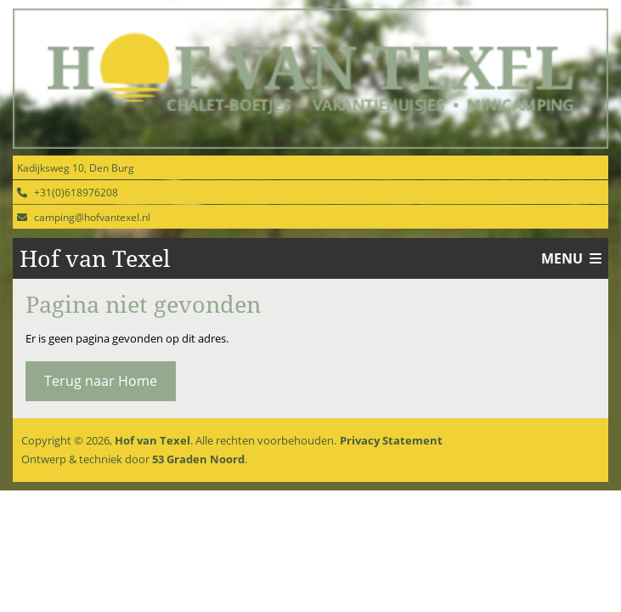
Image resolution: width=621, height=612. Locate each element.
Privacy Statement (391, 440)
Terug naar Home (100, 380)
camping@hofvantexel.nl (92, 217)
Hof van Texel (152, 440)
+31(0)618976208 (76, 192)
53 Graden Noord (198, 459)
